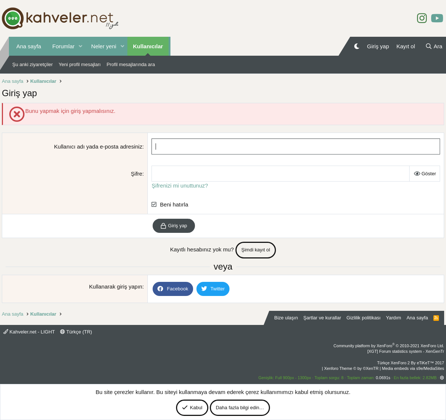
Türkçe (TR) (76, 332)
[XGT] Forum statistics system (405, 351)
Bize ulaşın (286, 317)
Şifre (136, 173)
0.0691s (383, 377)
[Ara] (433, 46)
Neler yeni (104, 46)
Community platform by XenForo (388, 346)
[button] (80, 46)
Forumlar (63, 46)
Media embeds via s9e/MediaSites (413, 368)
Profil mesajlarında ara (131, 64)
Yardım (393, 317)
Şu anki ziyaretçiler (32, 64)
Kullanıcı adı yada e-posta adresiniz (98, 146)
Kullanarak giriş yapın (115, 286)
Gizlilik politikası (363, 317)
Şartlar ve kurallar (322, 317)
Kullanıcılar (148, 46)
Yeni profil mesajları (80, 64)
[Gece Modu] (356, 46)
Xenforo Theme (351, 368)
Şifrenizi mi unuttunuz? (180, 185)
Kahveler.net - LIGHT (29, 332)
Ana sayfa (28, 46)
